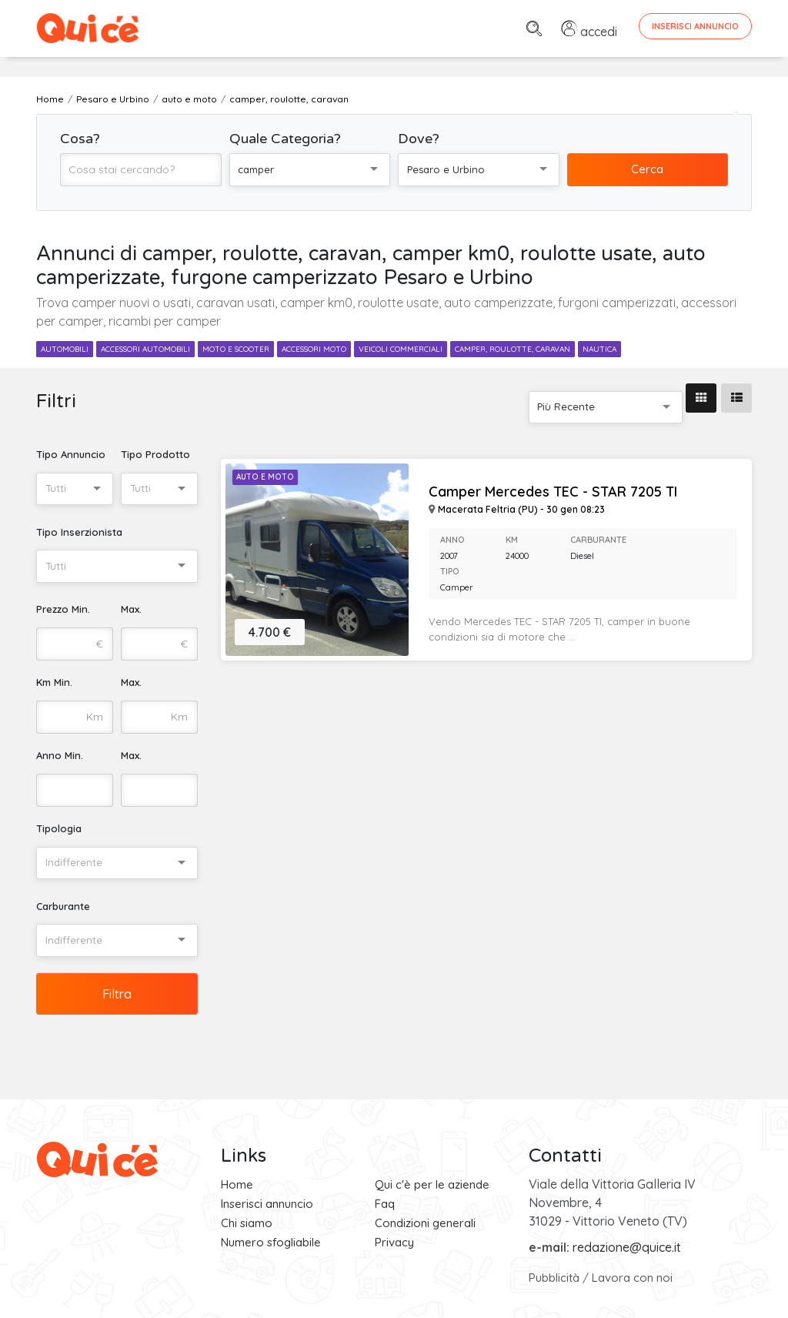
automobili (64, 349)
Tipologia (59, 828)
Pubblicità (554, 1277)
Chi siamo (246, 1223)
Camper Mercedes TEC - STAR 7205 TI (553, 491)
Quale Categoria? (285, 138)
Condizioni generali (425, 1223)
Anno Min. (59, 755)
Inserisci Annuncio (695, 26)
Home (237, 1184)
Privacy (394, 1242)
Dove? (418, 138)
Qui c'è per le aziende (432, 1184)
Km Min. (54, 682)
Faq (385, 1203)
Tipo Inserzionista (79, 532)
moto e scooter (235, 349)
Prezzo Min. (63, 609)
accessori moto (314, 349)
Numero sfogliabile (271, 1242)
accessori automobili (145, 349)
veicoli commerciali (400, 349)
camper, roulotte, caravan (512, 349)
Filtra (117, 994)
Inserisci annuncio (267, 1203)
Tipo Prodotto (155, 454)
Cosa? (80, 138)
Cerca (647, 169)
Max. (131, 609)
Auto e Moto (265, 477)
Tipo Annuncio (70, 454)
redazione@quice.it (627, 1247)
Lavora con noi (632, 1277)
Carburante (63, 906)
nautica (599, 349)
